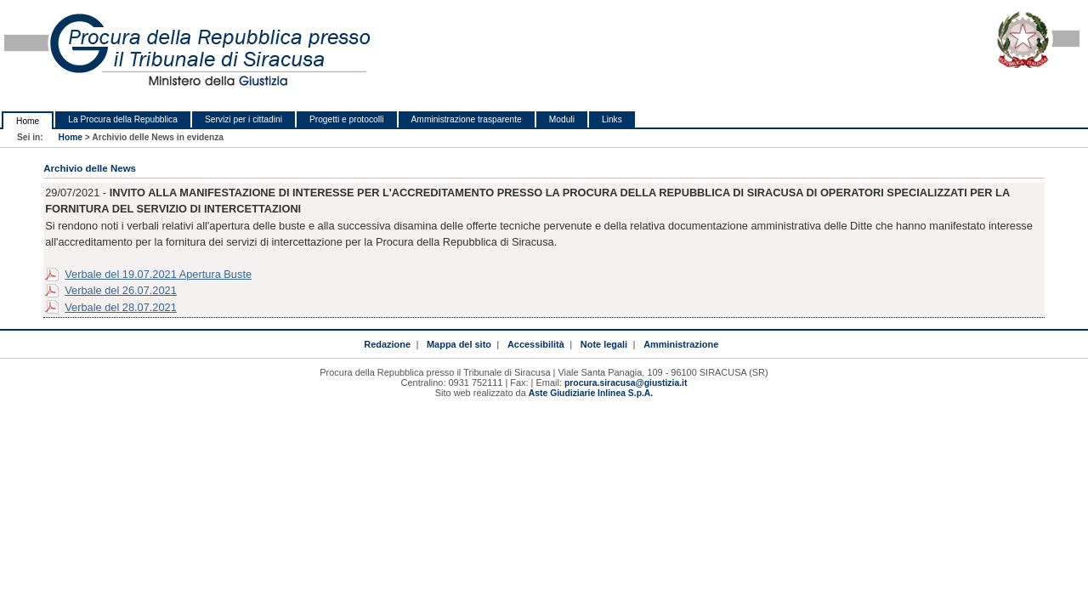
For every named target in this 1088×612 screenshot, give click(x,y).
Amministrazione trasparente (466, 119)
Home (27, 121)
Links (612, 119)
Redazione (387, 344)
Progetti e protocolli (346, 119)
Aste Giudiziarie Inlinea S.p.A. (591, 393)
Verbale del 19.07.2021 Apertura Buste (158, 274)
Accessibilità (535, 344)
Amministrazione (680, 344)
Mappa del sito (459, 344)
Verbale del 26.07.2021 (121, 290)
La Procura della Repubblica (123, 119)
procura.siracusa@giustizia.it (625, 383)
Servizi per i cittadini (243, 119)
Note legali (604, 344)
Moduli (562, 119)
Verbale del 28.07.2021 (121, 307)
